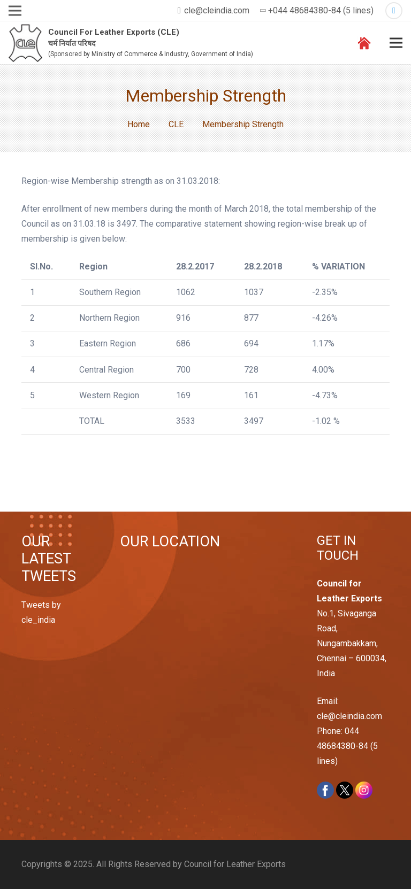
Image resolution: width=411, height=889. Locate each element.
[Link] (25, 43)
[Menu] (396, 42)
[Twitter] (393, 10)
